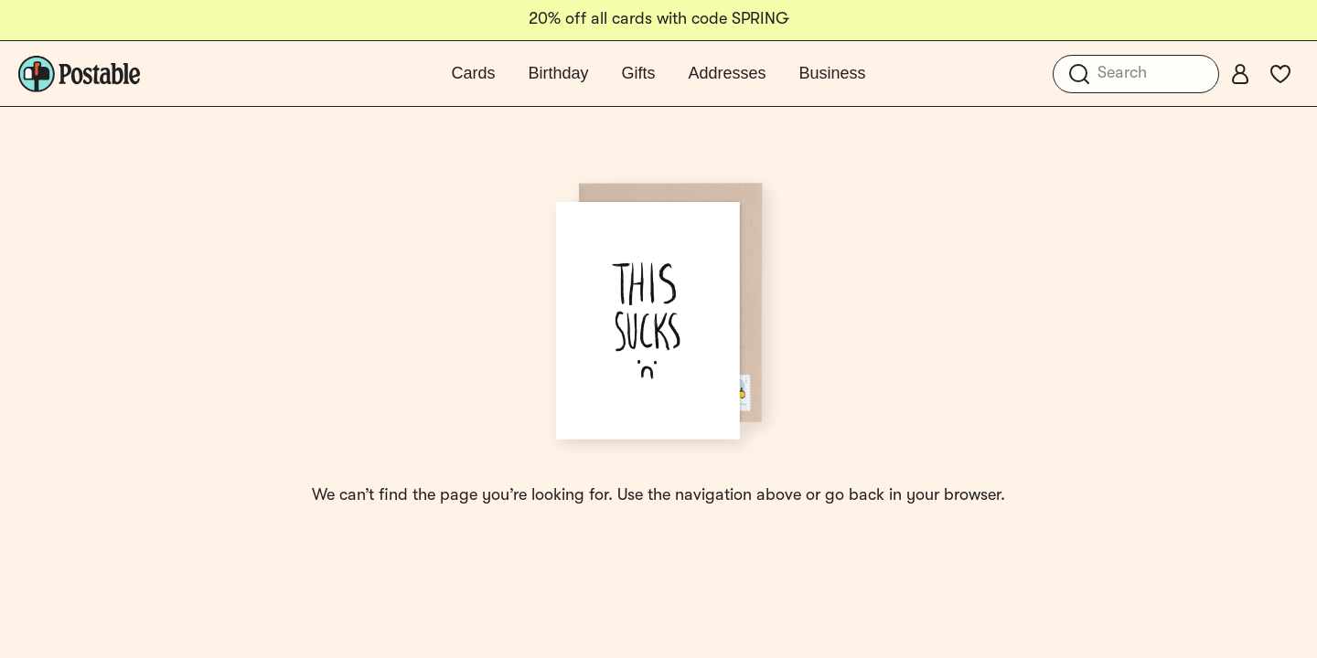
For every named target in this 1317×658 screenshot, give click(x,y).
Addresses (727, 73)
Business (832, 73)
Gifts (638, 73)
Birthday (558, 73)
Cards (473, 73)
